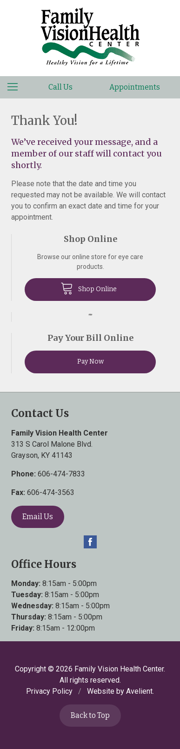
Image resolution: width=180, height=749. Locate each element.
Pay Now (90, 361)
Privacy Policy (49, 691)
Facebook (90, 541)
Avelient (139, 691)
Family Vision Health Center (119, 668)
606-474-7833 (61, 473)
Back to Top (90, 715)
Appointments (134, 87)
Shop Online (88, 287)
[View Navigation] (16, 87)
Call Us (60, 87)
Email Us (37, 516)
